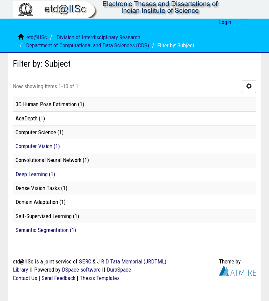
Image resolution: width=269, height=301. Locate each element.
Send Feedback (58, 278)
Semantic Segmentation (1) (46, 230)
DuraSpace (119, 269)
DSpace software (81, 269)
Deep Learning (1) (35, 174)
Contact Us (25, 278)
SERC (85, 261)
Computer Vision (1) (38, 146)
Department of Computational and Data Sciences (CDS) (87, 45)
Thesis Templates (100, 278)
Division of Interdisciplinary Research (98, 37)
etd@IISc (36, 37)
